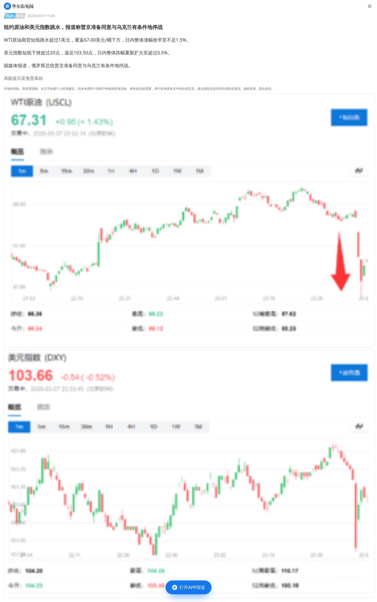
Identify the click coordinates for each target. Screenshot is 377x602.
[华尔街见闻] (18, 6)
